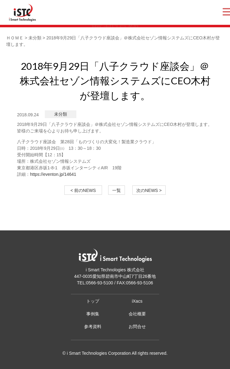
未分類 (60, 114)
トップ (92, 301)
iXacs (137, 301)
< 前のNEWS (85, 190)
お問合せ (137, 326)
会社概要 (137, 313)
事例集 (92, 313)
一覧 (116, 190)
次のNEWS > (149, 190)
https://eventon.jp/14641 (53, 174)
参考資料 (92, 326)
